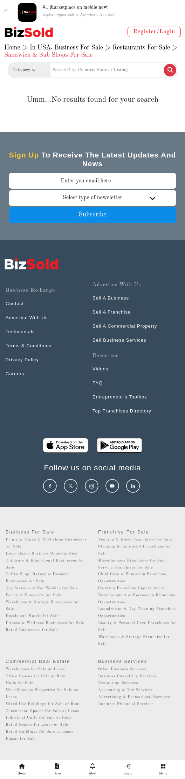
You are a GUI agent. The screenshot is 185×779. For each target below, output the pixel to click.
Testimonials (20, 331)
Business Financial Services (126, 704)
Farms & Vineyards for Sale (33, 595)
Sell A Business (110, 298)
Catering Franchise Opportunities (131, 588)
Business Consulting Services (127, 676)
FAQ (97, 382)
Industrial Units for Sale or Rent (38, 718)
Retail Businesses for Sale (32, 630)
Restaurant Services (118, 683)
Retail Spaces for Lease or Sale (37, 725)
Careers (15, 373)
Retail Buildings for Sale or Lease (40, 732)
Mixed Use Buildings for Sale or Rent (43, 704)
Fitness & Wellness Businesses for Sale (45, 623)
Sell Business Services (119, 340)
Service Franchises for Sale (125, 568)
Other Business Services (122, 669)
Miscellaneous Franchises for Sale (132, 561)
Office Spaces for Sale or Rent (36, 676)
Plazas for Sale (21, 739)
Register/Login (154, 32)
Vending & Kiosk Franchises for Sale (135, 540)
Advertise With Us (27, 317)
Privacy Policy (22, 359)
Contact (15, 303)
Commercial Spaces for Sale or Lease (43, 711)
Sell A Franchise (111, 312)
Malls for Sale (19, 683)
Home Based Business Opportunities (41, 554)
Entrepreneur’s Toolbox (119, 396)
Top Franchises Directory (121, 411)
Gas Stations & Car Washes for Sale (42, 588)
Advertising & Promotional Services (134, 697)
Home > (16, 48)
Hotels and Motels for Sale (32, 616)
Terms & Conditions (29, 345)
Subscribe (92, 214)
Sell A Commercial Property (124, 326)
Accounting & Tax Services (125, 690)
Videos (100, 368)
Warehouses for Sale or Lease (35, 669)
